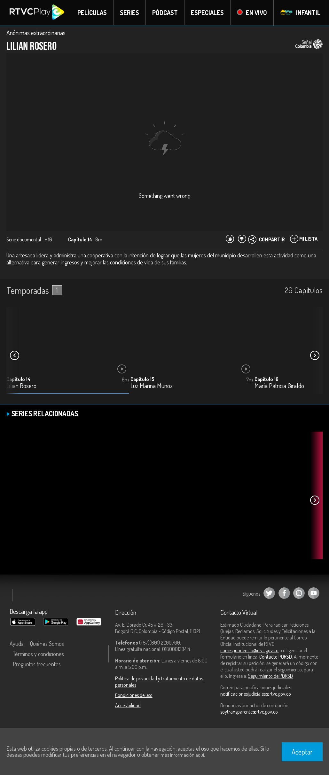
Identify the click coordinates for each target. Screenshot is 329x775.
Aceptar (302, 751)
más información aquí (182, 755)
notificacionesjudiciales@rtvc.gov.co (255, 694)
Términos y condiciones (38, 653)
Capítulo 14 (18, 379)
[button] (314, 355)
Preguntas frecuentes (37, 664)
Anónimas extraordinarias (36, 32)
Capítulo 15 (142, 379)
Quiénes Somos (47, 643)
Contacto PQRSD (275, 657)
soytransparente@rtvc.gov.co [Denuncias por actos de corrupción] (249, 711)
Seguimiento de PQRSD (270, 676)
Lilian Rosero (21, 386)
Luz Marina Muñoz (151, 386)
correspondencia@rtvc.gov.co (249, 650)
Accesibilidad (128, 705)
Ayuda (17, 643)
